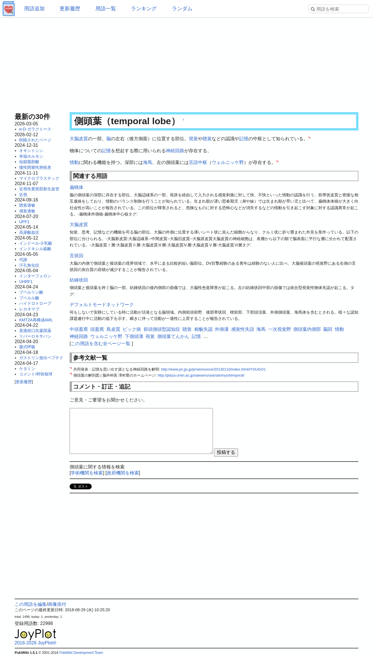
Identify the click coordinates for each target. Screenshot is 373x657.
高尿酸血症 (29, 232)
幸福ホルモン (31, 156)
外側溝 (222, 329)
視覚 (193, 138)
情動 (74, 162)
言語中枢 (198, 162)
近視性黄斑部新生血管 (39, 189)
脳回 (327, 329)
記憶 (243, 138)
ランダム (182, 8)
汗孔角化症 (29, 265)
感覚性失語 (242, 329)
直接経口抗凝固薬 (35, 330)
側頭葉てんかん (173, 336)
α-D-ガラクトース (35, 129)
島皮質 (113, 329)
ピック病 (132, 329)
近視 (23, 194)
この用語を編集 (31, 604)
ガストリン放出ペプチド (41, 357)
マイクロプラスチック (39, 178)
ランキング (144, 8)
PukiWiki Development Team (81, 653)
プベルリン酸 (31, 292)
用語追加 (34, 8)
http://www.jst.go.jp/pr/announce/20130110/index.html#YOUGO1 (213, 369)
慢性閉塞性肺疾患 (35, 167)
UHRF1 (26, 281)
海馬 (147, 162)
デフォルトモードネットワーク (102, 304)
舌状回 (76, 255)
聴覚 (207, 138)
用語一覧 (105, 8)
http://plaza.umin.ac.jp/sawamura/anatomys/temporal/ (201, 375)
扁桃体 (76, 187)
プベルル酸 (29, 298)
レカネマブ (29, 309)
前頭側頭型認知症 (162, 329)
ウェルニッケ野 (228, 162)
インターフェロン (35, 276)
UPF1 (24, 221)
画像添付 (57, 604)
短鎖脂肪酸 (29, 161)
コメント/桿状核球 (35, 374)
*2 (277, 161)
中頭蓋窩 (79, 329)
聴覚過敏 (27, 205)
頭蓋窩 (97, 329)
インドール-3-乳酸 (35, 243)
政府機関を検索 (123, 472)
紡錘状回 (79, 280)
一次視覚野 (279, 329)
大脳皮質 (79, 138)
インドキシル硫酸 (35, 248)
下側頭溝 (134, 336)
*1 (309, 137)
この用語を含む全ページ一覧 (100, 343)
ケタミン (27, 368)
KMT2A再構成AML (36, 320)
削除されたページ (35, 140)
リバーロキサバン (35, 336)
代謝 (23, 259)
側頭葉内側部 (307, 329)
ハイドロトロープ (35, 303)
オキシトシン (31, 150)
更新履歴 (70, 8)
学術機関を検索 (87, 472)
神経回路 (175, 150)
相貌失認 (203, 329)
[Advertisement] (186, 63)
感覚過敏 (27, 211)
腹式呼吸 (27, 347)
